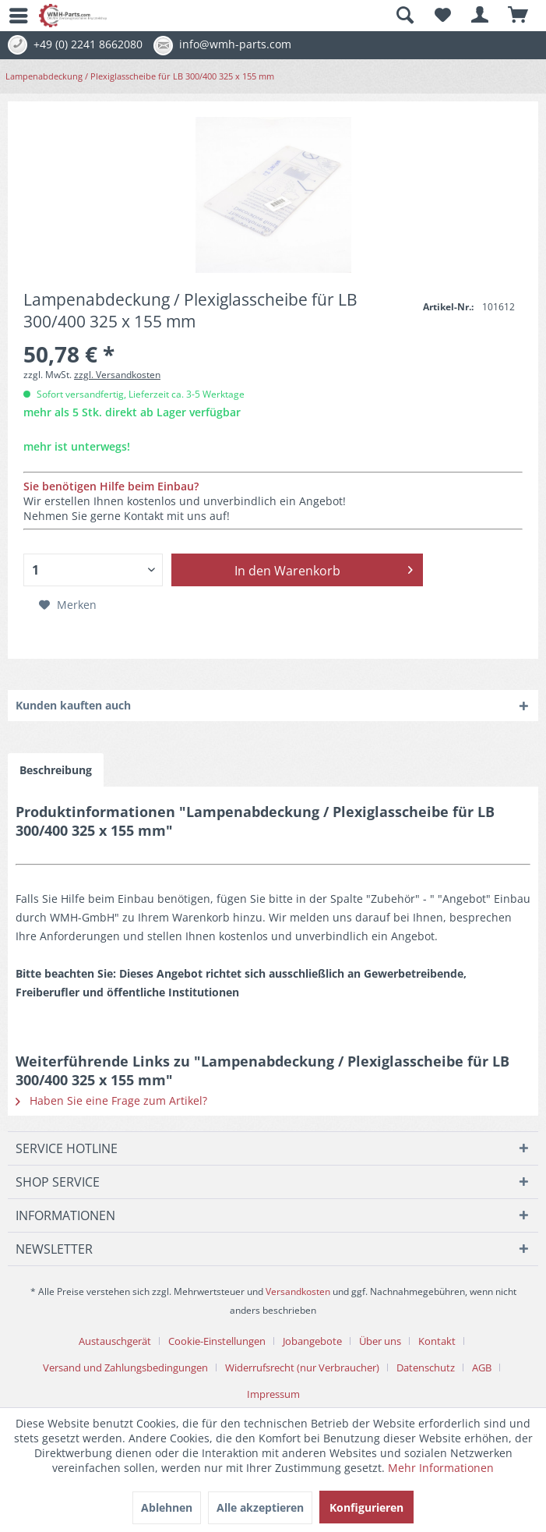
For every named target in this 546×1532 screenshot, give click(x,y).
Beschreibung (55, 769)
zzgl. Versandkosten (117, 374)
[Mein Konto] (480, 15)
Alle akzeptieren (260, 1507)
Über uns (380, 1341)
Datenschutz (425, 1367)
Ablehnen (166, 1507)
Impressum (273, 1394)
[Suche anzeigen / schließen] (404, 15)
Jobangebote (312, 1341)
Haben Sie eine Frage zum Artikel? (111, 1100)
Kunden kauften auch (73, 705)
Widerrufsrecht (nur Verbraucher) (302, 1367)
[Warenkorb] (518, 15)
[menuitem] (11, 15)
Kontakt (437, 1341)
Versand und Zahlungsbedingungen (125, 1367)
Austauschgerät (115, 1341)
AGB (481, 1367)
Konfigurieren (366, 1507)
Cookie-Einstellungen (217, 1341)
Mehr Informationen (441, 1467)
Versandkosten (298, 1291)
